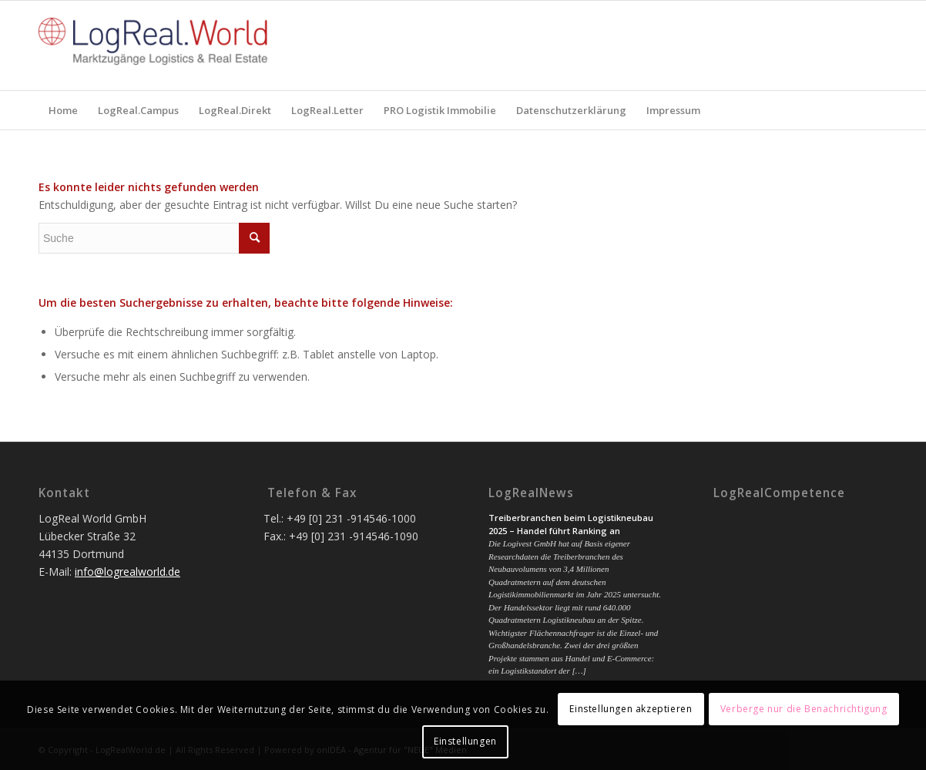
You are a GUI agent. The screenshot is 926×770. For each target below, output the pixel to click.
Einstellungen (465, 741)
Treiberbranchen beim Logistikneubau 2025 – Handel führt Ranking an (570, 524)
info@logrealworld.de (127, 571)
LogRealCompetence (779, 493)
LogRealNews (531, 493)
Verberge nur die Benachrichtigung (803, 708)
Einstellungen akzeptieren (630, 708)
